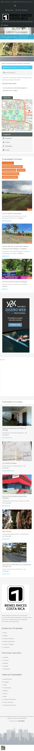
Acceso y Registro (8, 644)
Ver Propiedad (6, 503)
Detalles (21, 218)
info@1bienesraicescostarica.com (22, 2)
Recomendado (7, 163)
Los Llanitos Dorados (9, 463)
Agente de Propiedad (10, 177)
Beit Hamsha (6, 531)
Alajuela (5, 663)
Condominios (7, 687)
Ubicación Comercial (9, 705)
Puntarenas (6, 669)
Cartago (5, 666)
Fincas (5, 693)
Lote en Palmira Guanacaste (11, 213)
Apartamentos (7, 679)
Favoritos (9, 10)
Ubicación (21, 170)
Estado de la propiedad (10, 173)
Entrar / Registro (22, 10)
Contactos (6, 647)
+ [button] (4, 101)
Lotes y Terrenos (8, 702)
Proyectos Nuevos (8, 638)
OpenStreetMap (22, 130)
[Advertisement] (17, 378)
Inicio (3, 37)
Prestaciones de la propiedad (12, 166)
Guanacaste (11, 37)
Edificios (5, 690)
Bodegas (6, 682)
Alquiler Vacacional (8, 641)
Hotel (5, 696)
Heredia (5, 657)
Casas (5, 685)
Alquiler (5, 635)
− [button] (4, 104)
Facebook (7, 138)
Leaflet (16, 130)
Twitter (6, 142)
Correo (6, 150)
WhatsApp (7, 146)
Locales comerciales (9, 699)
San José (6, 660)
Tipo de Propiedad (9, 170)
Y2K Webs (21, 721)
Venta (5, 632)
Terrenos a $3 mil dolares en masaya (14, 282)
